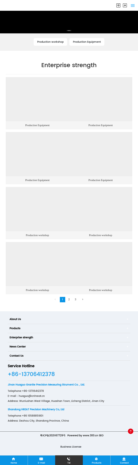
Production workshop (50, 42)
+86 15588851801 (32, 416)
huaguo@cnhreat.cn (32, 396)
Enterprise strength (21, 337)
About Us (15, 319)
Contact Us (16, 356)
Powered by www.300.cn (82, 435)
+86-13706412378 (31, 374)
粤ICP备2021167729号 (53, 435)
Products (15, 328)
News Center (18, 347)
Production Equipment (87, 42)
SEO (101, 435)
